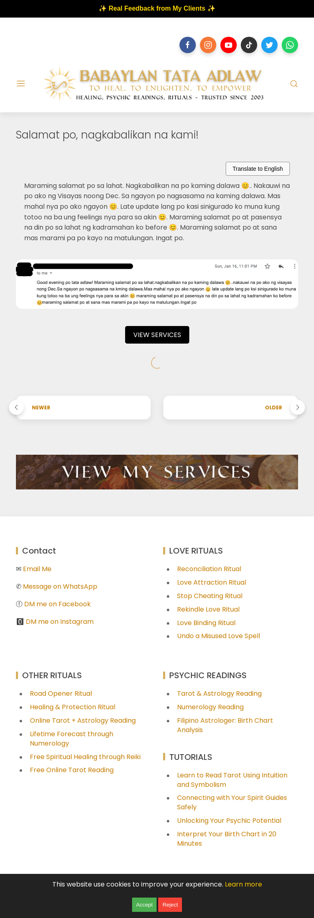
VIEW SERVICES (157, 335)
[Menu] (21, 84)
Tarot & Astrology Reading (219, 693)
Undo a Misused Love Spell (218, 636)
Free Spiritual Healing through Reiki (85, 757)
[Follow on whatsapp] (290, 45)
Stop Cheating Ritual (209, 596)
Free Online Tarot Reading (72, 770)
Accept (144, 905)
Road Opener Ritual (61, 693)
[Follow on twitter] (269, 45)
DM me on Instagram (60, 621)
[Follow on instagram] (208, 45)
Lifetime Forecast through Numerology (71, 738)
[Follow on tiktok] (249, 45)
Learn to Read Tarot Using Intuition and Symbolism (232, 780)
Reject (170, 905)
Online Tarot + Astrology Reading (83, 720)
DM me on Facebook (57, 604)
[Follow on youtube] (228, 45)
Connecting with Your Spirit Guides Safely (232, 802)
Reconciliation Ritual (209, 569)
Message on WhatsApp (60, 586)
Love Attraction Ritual (211, 582)
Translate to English (258, 168)
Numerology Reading (210, 707)
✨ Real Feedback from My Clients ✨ (157, 8)
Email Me (37, 569)
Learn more (243, 884)
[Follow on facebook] (187, 45)
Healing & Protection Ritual (72, 707)
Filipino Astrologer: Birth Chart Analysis (225, 725)
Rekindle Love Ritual (208, 609)
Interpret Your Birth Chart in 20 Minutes (226, 838)
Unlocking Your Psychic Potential (229, 820)
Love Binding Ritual (206, 623)
